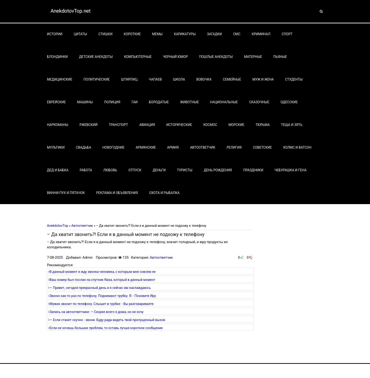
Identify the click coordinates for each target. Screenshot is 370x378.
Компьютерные (138, 57)
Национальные (224, 102)
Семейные (232, 79)
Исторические (179, 125)
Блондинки (57, 57)
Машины (85, 102)
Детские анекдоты (96, 57)
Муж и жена (263, 79)
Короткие (132, 34)
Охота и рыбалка (164, 193)
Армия (173, 147)
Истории (55, 34)
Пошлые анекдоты (216, 57)
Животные (189, 102)
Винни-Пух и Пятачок (66, 193)
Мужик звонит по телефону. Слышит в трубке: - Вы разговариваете (101, 304)
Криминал (261, 34)
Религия (234, 147)
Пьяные (280, 57)
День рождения (218, 170)
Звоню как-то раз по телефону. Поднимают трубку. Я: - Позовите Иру (102, 296)
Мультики (56, 147)
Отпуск (135, 170)
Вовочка (203, 79)
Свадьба (83, 147)
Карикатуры (185, 34)
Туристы (184, 170)
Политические (97, 79)
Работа (86, 170)
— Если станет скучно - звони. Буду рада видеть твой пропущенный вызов (106, 320)
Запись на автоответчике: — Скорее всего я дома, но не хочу (95, 312)
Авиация (147, 125)
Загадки (214, 34)
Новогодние (113, 147)
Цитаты (80, 34)
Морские (236, 125)
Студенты (294, 79)
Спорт (287, 34)
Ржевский (88, 125)
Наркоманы (57, 125)
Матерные (253, 57)
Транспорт (118, 125)
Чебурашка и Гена (291, 170)
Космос (210, 125)
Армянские (146, 147)
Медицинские (59, 79)
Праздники (253, 170)
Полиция (112, 102)
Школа (179, 79)
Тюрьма (263, 125)
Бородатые (159, 102)
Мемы (157, 34)
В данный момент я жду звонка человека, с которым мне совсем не (102, 272)
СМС (236, 34)
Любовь (110, 170)
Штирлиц (129, 79)
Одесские (289, 102)
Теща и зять (291, 125)
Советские (262, 147)
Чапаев (155, 79)
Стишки (105, 34)
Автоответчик (202, 147)
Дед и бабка (57, 170)
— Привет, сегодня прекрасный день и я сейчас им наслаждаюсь (99, 288)
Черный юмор (175, 57)
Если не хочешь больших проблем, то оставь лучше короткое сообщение (105, 328)
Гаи (135, 102)
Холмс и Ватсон (297, 147)
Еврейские (56, 102)
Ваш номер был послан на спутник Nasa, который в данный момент (101, 280)
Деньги (159, 170)
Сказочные (259, 102)
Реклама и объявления (117, 193)
